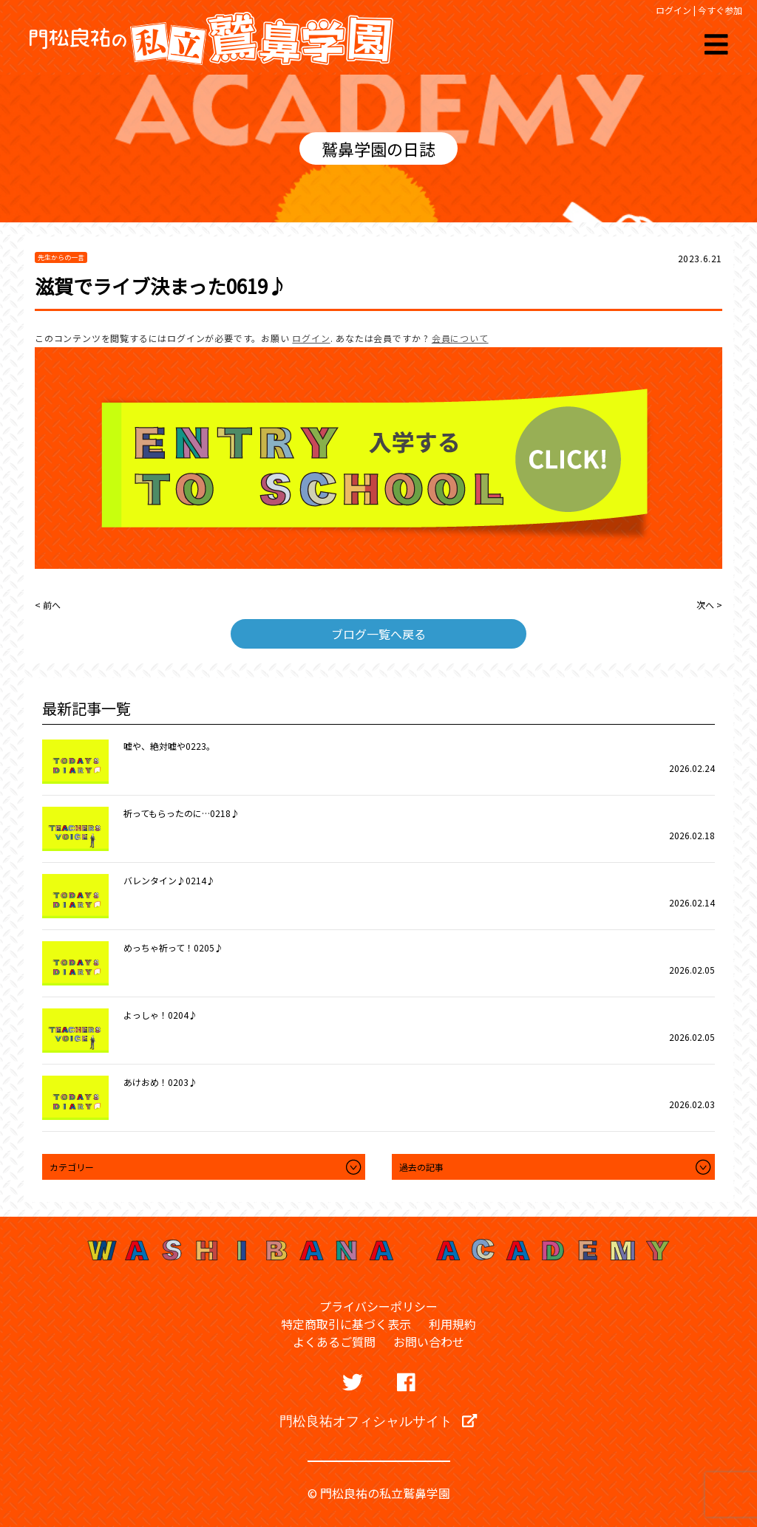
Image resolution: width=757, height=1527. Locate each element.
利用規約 (452, 1324)
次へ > (709, 604)
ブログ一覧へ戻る (378, 634)
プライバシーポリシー (378, 1306)
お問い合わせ (428, 1341)
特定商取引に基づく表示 (346, 1324)
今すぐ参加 (720, 10)
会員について (460, 338)
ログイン (673, 10)
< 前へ (48, 604)
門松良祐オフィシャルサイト (378, 1420)
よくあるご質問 (334, 1341)
